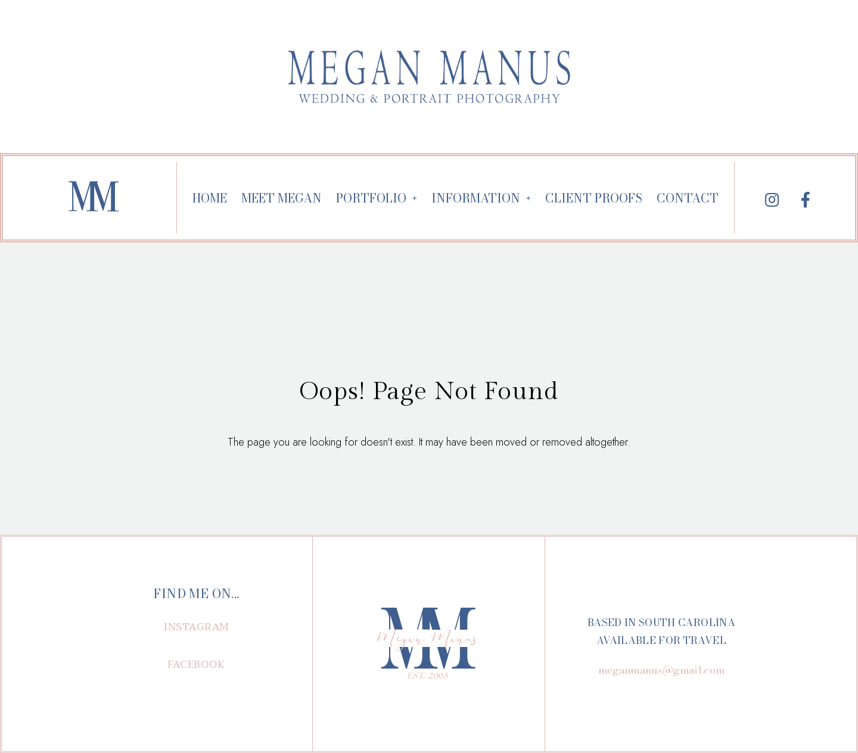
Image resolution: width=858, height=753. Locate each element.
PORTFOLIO (376, 198)
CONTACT (688, 198)
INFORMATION (481, 198)
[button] (197, 627)
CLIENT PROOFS (593, 198)
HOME (209, 198)
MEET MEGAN (281, 198)
